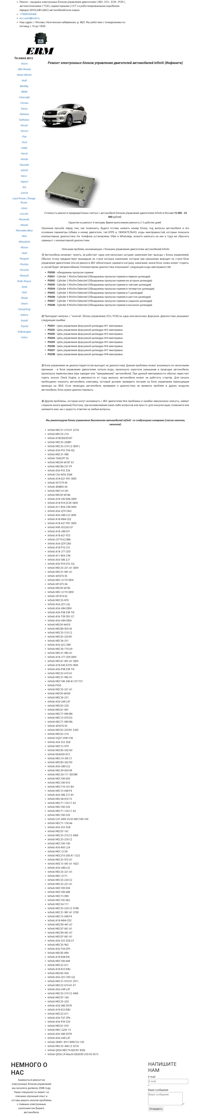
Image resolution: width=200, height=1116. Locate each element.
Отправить (155, 1108)
